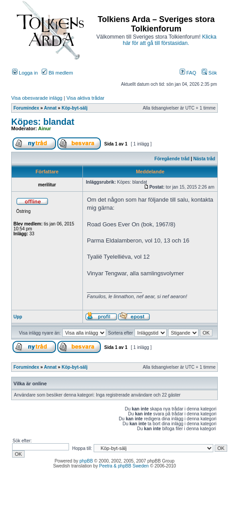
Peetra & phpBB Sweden (124, 465)
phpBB (86, 461)
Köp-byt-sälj (74, 108)
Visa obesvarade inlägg (36, 98)
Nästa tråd (204, 158)
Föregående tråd (172, 158)
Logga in (25, 72)
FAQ (188, 72)
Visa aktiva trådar (85, 98)
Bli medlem (57, 72)
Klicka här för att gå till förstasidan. (169, 40)
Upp (17, 316)
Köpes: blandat (42, 122)
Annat (50, 108)
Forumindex (26, 108)
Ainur (44, 128)
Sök (209, 72)
